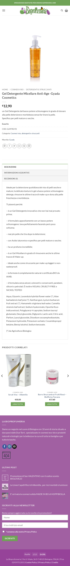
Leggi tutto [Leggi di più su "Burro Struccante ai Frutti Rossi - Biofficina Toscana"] (52, 404)
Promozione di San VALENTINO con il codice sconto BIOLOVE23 (34, 477)
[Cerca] (62, 10)
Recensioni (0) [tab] (11, 179)
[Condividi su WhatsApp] (4, 146)
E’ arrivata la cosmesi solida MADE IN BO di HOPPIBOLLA (37, 494)
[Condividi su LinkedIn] (29, 146)
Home (5, 89)
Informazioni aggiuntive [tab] (16, 173)
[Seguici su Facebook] (4, 446)
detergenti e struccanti (39, 89)
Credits (55, 562)
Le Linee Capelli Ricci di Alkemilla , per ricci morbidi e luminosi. (39, 485)
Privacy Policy (44, 562)
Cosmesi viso (17, 89)
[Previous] (2, 381)
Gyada (11, 140)
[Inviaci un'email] (14, 446)
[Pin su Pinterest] (24, 146)
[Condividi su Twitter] (14, 146)
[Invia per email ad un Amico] (19, 146)
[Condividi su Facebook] (9, 146)
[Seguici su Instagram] (9, 446)
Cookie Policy (31, 562)
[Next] (67, 381)
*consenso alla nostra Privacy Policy (21, 532)
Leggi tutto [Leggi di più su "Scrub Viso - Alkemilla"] (18, 404)
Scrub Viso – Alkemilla (17, 395)
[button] (3, 10)
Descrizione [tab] (10, 167)
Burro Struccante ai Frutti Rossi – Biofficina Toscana (52, 395)
